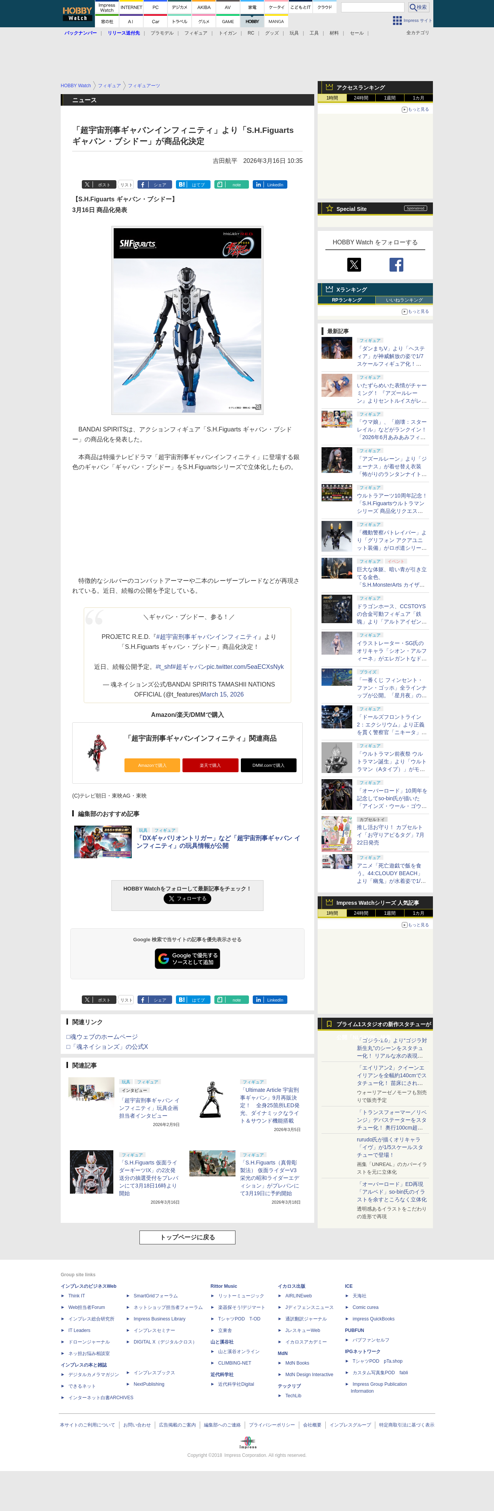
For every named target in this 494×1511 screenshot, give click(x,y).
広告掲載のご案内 (177, 1425)
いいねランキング (404, 300)
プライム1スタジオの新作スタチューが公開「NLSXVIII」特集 (384, 1026)
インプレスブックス (154, 1372)
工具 (314, 33)
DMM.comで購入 (268, 765)
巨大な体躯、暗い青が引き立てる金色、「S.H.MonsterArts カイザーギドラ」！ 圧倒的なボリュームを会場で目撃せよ (392, 584)
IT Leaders (79, 1330)
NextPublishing (149, 1384)
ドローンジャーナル (89, 1342)
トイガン (228, 33)
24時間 (361, 98)
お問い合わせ (137, 1425)
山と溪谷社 (222, 1342)
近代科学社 (222, 1374)
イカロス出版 (291, 1286)
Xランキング (352, 290)
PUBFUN (354, 1330)
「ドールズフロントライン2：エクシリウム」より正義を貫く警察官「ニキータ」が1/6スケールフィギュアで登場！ (392, 732)
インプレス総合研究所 (91, 1319)
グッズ (272, 33)
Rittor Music (224, 1286)
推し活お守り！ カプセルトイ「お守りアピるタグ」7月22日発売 (390, 835)
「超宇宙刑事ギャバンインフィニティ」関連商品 (200, 738)
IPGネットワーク (363, 1351)
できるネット (82, 1386)
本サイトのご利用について (87, 1425)
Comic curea (365, 1307)
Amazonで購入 (152, 765)
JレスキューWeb (302, 1330)
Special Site (352, 209)
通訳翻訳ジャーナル (306, 1319)
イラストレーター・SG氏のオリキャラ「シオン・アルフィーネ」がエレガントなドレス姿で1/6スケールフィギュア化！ (392, 658)
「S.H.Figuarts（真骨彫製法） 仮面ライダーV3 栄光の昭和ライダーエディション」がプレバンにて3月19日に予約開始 (269, 1177)
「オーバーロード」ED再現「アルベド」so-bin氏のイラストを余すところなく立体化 (392, 1191)
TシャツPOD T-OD (239, 1319)
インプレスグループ (350, 1425)
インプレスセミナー (154, 1330)
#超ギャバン (189, 666)
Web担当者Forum (86, 1307)
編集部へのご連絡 (222, 1425)
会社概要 (312, 1425)
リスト (126, 184)
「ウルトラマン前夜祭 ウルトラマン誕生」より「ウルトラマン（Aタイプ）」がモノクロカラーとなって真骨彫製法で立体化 (392, 769)
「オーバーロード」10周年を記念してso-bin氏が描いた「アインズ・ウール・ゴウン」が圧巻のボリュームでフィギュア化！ (392, 806)
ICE (349, 1286)
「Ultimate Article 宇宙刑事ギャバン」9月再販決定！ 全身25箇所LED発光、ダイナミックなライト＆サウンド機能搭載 (270, 1105)
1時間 (332, 98)
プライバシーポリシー (272, 1425)
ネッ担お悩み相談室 (89, 1353)
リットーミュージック (241, 1296)
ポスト (104, 184)
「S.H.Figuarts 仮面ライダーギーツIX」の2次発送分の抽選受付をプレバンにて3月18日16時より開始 (148, 1177)
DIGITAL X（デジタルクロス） (165, 1342)
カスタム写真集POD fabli (380, 1372)
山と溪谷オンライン (239, 1351)
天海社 (359, 1296)
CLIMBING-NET (234, 1363)
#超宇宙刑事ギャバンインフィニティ (207, 637)
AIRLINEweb (298, 1296)
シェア (160, 184)
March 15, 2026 (222, 694)
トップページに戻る (187, 1237)
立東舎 (225, 1330)
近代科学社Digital (236, 1384)
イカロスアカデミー (306, 1342)
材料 (334, 33)
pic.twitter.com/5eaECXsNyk (245, 666)
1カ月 (419, 98)
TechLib (293, 1395)
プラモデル (162, 33)
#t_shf (164, 666)
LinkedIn (275, 184)
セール (357, 33)
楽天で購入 (210, 765)
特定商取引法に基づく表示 (406, 1425)
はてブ (198, 184)
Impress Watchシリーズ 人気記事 (378, 903)
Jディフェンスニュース (309, 1307)
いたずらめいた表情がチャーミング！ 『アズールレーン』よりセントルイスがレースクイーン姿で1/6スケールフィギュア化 (392, 400)
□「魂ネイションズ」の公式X (107, 1046)
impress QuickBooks (374, 1319)
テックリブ (289, 1386)
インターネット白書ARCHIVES (100, 1397)
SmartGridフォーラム (156, 1296)
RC (251, 33)
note (237, 184)
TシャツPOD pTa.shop (378, 1361)
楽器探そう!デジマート (241, 1307)
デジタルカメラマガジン (93, 1374)
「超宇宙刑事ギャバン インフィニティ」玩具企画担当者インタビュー (149, 1108)
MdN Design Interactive (309, 1374)
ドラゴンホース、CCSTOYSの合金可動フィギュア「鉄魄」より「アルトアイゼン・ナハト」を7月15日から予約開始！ (392, 621)
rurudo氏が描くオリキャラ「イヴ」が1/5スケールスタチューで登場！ (390, 1147)
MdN (283, 1353)
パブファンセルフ (371, 1340)
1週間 (390, 98)
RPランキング (346, 300)
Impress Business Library (160, 1319)
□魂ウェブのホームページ (102, 1036)
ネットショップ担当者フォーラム (168, 1307)
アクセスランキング (361, 88)
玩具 (294, 33)
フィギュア (195, 33)
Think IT (76, 1296)
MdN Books (297, 1363)
